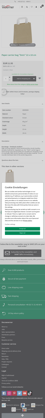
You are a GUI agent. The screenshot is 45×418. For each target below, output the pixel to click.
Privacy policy (27, 221)
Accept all (22, 229)
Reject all (22, 233)
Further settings (10, 224)
